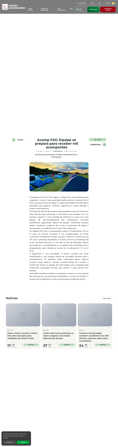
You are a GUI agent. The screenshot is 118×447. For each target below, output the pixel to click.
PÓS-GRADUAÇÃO (61, 9)
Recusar (9, 442)
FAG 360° (79, 9)
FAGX (92, 3)
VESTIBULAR (93, 9)
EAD (71, 8)
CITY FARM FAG (81, 3)
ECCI (99, 3)
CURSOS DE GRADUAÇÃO (45, 9)
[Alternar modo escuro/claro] (114, 3)
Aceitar (23, 442)
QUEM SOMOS (33, 9)
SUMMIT (107, 3)
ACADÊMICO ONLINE (108, 9)
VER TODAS (107, 298)
